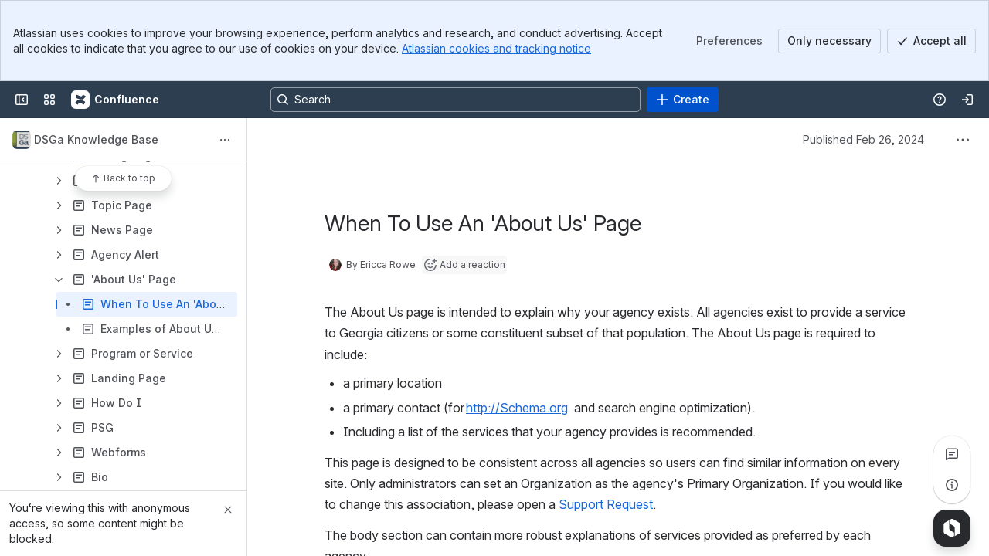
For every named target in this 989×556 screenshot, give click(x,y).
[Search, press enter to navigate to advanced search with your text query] (455, 99)
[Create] (683, 99)
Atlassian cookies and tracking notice (496, 48)
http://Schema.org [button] (517, 407)
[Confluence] (116, 99)
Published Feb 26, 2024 (863, 139)
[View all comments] (952, 454)
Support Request (606, 504)
